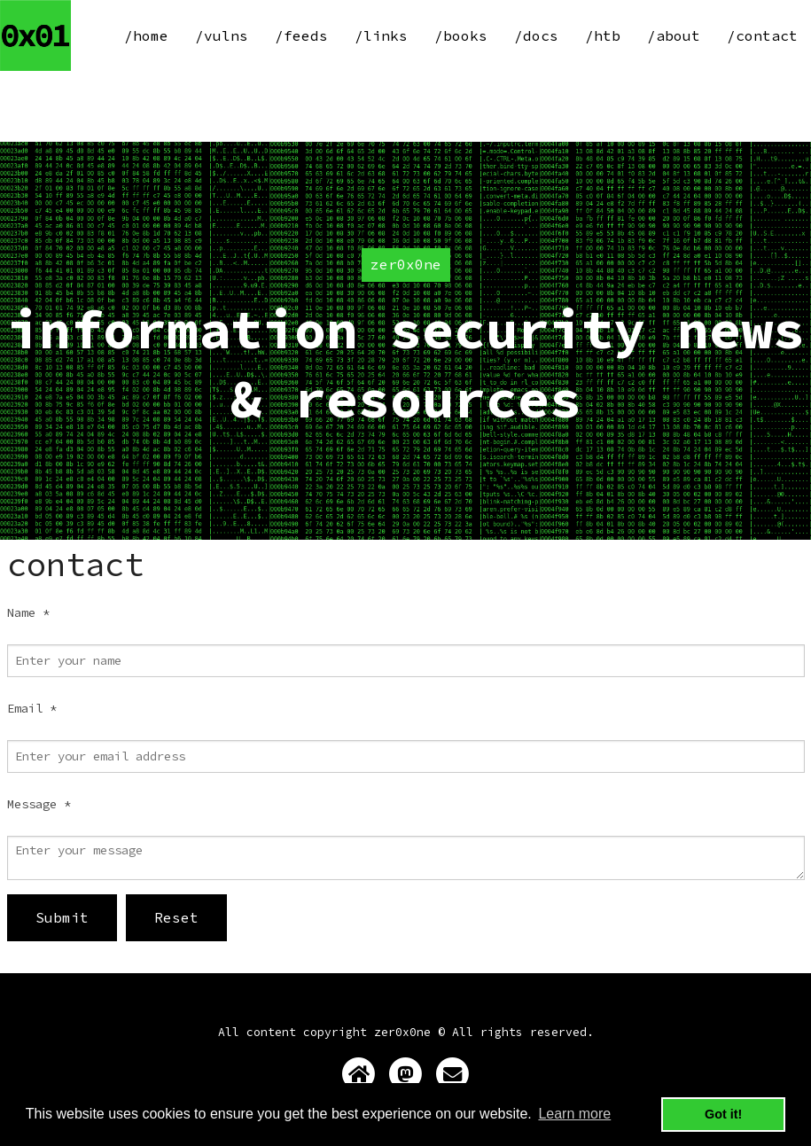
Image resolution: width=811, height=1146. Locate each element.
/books (460, 35)
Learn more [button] (574, 1113)
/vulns (221, 35)
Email (32, 708)
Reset (176, 917)
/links (381, 35)
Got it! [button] (723, 1114)
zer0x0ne (402, 1032)
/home (146, 35)
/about (673, 35)
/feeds (301, 35)
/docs (536, 35)
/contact (762, 35)
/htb (602, 35)
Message (39, 804)
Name (28, 612)
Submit (62, 917)
